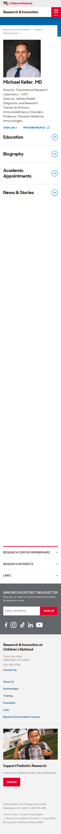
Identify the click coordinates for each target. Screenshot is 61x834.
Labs (6, 710)
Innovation (9, 703)
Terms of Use (10, 814)
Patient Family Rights (31, 814)
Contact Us (10, 670)
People (38, 29)
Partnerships (11, 688)
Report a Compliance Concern (22, 818)
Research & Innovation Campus (21, 717)
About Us (8, 681)
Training (8, 695)
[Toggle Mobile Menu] (56, 12)
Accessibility (49, 818)
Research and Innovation (16, 29)
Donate (12, 782)
